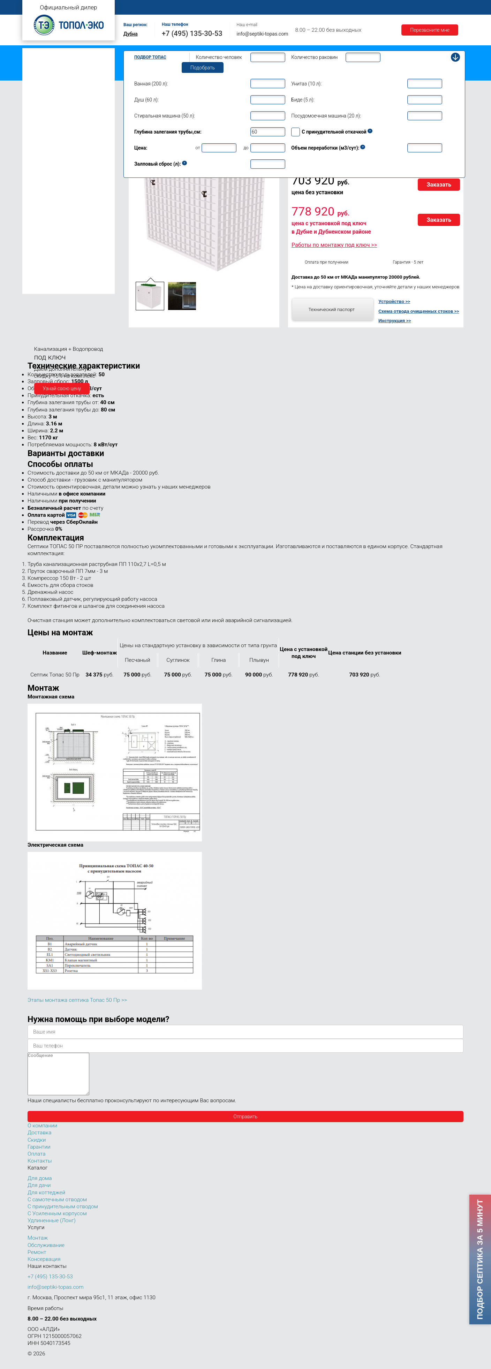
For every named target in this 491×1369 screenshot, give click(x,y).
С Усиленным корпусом (57, 1222)
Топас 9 (37, 158)
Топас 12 (39, 178)
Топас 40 (39, 230)
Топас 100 (40, 278)
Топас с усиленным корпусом (59, 74)
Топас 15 (39, 188)
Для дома (40, 1186)
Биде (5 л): (302, 100)
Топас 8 (37, 148)
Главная (135, 7)
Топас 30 (39, 219)
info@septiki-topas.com (262, 34)
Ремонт (282, 7)
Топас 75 (39, 256)
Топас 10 (39, 168)
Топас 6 (37, 126)
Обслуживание (245, 7)
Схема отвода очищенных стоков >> (418, 311)
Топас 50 (39, 239)
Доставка (344, 7)
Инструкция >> (394, 320)
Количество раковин (314, 57)
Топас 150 (40, 288)
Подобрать (202, 67)
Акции (408, 7)
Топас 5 (37, 116)
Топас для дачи (43, 96)
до (245, 147)
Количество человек (219, 57)
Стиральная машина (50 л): (164, 116)
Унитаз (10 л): (306, 83)
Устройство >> (394, 301)
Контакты (439, 7)
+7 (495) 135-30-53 (192, 33)
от (198, 147)
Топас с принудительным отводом (65, 64)
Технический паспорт (331, 309)
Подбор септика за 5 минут (479, 1259)
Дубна (130, 34)
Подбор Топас (150, 57)
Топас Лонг (38, 85)
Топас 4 (37, 106)
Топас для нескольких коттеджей (63, 199)
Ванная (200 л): (151, 83)
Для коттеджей (46, 1201)
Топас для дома (44, 138)
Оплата (312, 7)
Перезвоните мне (430, 30)
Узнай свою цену (62, 388)
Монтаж (206, 7)
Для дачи (39, 1193)
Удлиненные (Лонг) (52, 1229)
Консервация (44, 1267)
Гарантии (377, 7)
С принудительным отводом (63, 1215)
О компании (171, 7)
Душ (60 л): (146, 100)
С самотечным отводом (57, 1208)
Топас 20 (39, 209)
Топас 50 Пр (48, 248)
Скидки (37, 1148)
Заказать (438, 184)
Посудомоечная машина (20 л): (326, 116)
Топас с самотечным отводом (59, 53)
